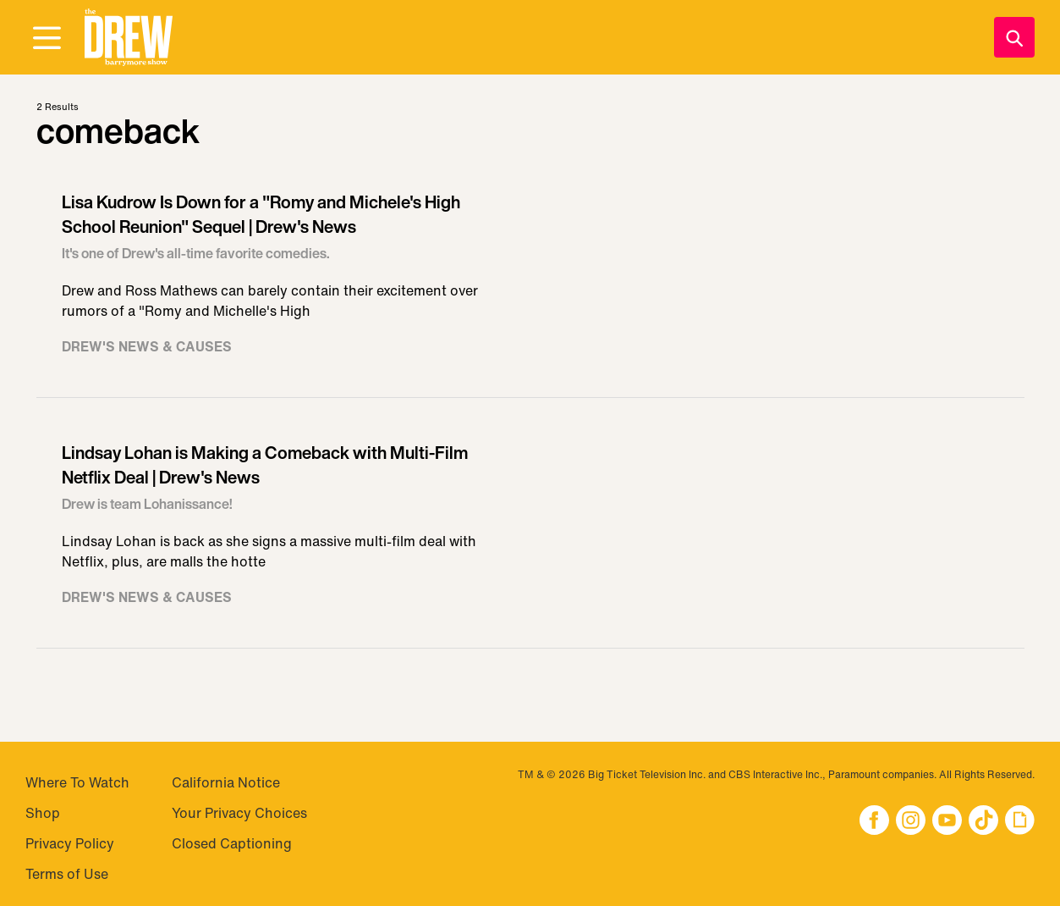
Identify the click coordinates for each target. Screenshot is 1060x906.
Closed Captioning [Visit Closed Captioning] (232, 843)
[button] (129, 37)
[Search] (1014, 37)
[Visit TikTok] (983, 821)
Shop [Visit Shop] (42, 813)
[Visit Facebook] (874, 821)
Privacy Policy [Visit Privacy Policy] (69, 843)
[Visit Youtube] (947, 821)
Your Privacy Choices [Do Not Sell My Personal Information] (239, 813)
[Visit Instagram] (910, 821)
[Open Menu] (46, 38)
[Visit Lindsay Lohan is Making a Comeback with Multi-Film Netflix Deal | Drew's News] (530, 532)
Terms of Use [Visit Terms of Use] (66, 874)
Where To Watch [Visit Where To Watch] (77, 782)
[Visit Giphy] (1020, 821)
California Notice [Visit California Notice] (226, 782)
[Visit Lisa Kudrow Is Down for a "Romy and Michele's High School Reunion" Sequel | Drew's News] (530, 281)
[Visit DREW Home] (129, 37)
